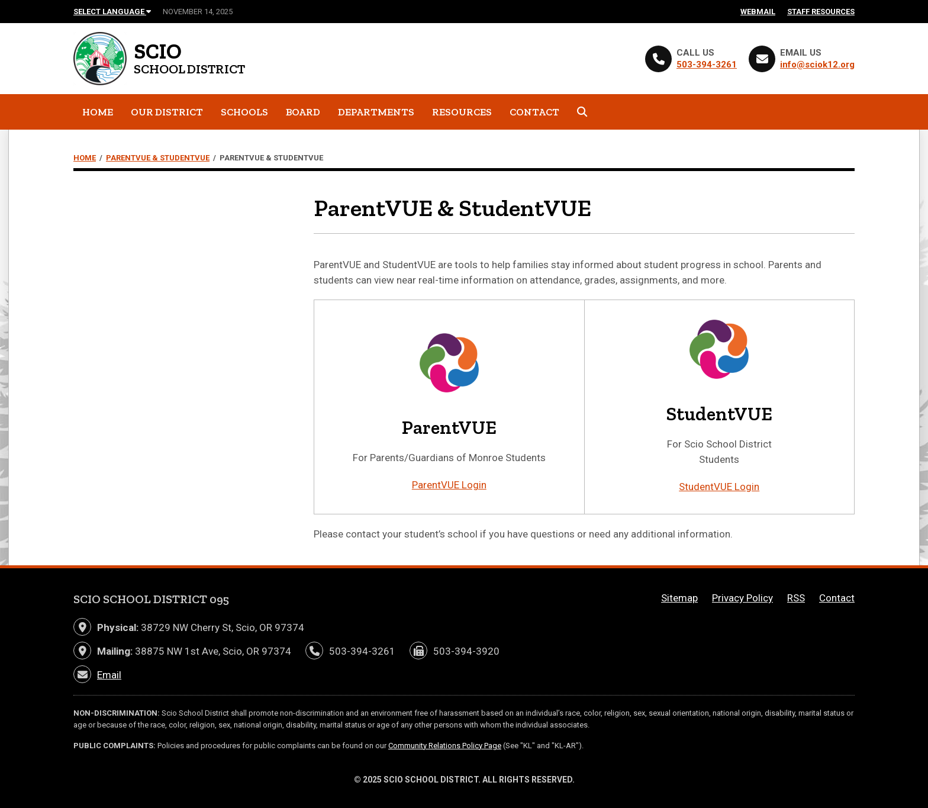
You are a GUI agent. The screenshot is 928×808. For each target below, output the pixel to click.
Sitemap (679, 598)
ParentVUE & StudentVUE (158, 157)
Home (97, 112)
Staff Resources (821, 11)
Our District (167, 112)
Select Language (112, 11)
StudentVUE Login (719, 486)
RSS (796, 598)
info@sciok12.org (817, 64)
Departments (376, 112)
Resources (462, 112)
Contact (534, 112)
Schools (244, 112)
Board (303, 112)
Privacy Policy (742, 598)
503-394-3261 (706, 64)
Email (109, 675)
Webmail (757, 11)
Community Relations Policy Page (444, 745)
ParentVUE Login (449, 485)
